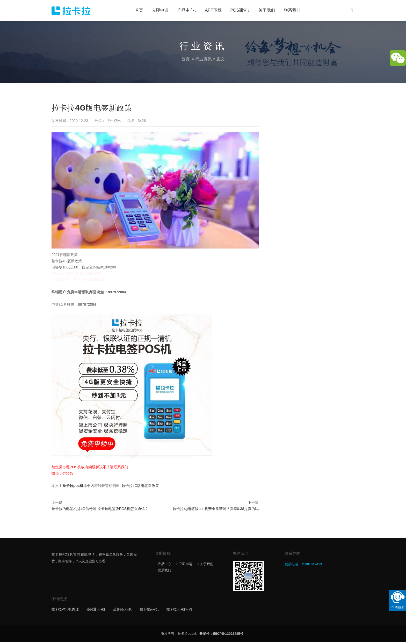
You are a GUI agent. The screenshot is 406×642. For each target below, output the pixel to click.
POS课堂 (239, 10)
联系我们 (292, 10)
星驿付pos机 (122, 609)
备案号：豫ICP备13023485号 (221, 634)
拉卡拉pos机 (72, 486)
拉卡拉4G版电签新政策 (140, 486)
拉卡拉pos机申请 (179, 609)
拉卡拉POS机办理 (65, 609)
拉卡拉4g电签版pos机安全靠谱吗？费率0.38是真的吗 (215, 509)
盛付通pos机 (95, 609)
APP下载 (213, 10)
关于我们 (266, 10)
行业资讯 (203, 59)
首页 (139, 10)
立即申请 (160, 10)
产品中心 (185, 10)
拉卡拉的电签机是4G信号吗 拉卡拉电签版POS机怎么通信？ (100, 509)
